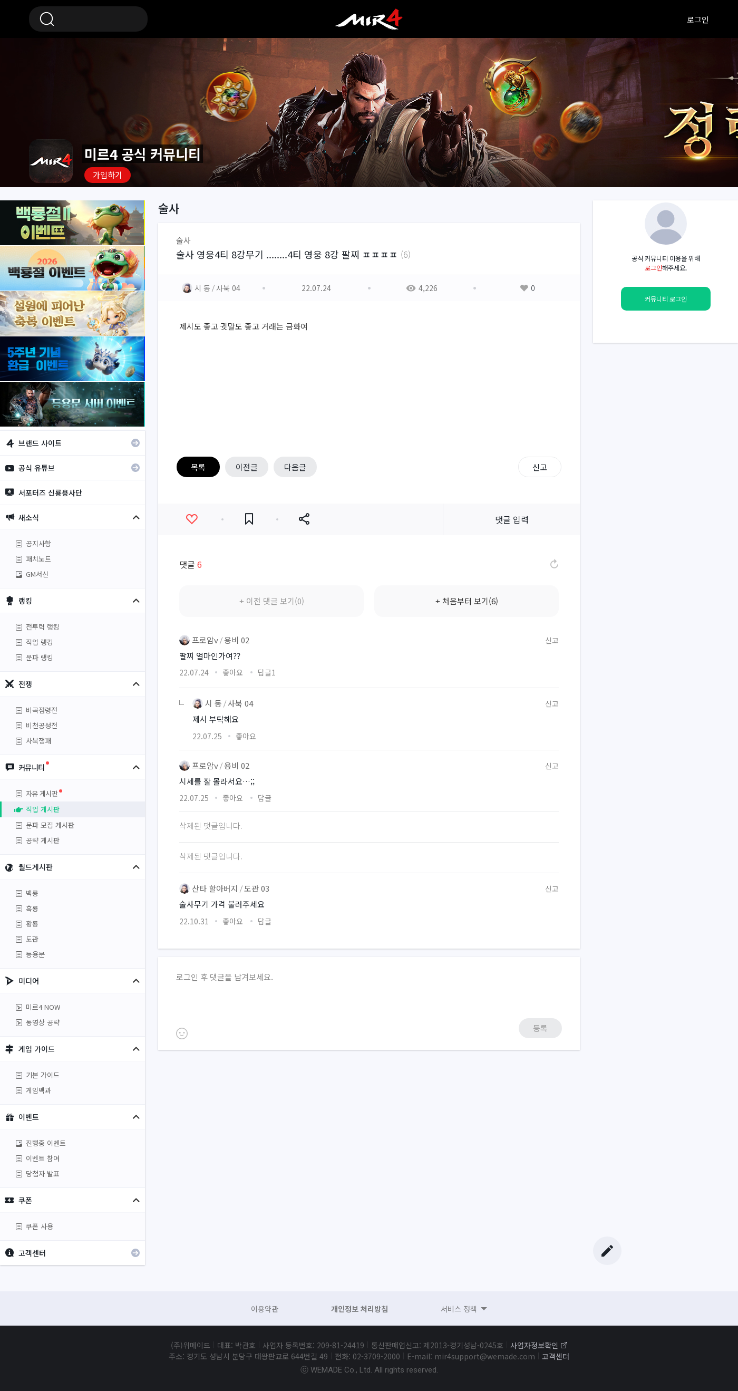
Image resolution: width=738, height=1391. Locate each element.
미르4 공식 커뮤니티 (369, 19)
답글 (267, 672)
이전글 (247, 466)
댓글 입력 (512, 519)
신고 (539, 466)
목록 (198, 466)
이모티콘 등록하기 (182, 1033)
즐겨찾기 (249, 519)
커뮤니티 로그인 (666, 299)
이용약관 (264, 1308)
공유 (303, 519)
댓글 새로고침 (553, 564)
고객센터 (555, 1356)
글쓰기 (607, 1251)
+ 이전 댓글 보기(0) (271, 600)
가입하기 (107, 174)
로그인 (698, 19)
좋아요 (191, 519)
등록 (540, 1027)
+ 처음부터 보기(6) (466, 600)
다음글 (295, 466)
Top (607, 1230)
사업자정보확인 (534, 1345)
